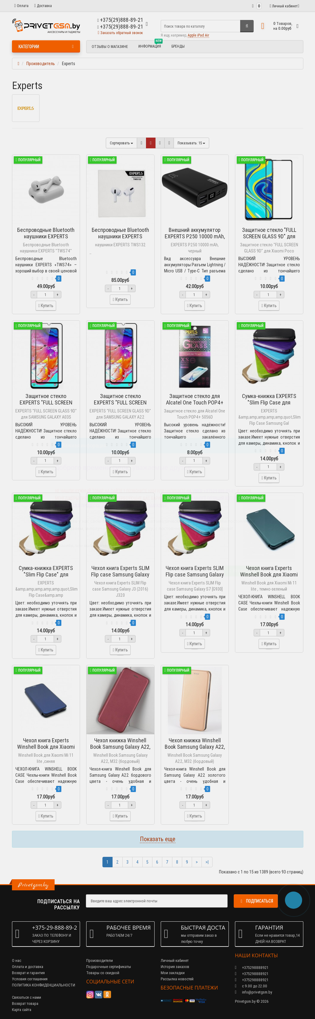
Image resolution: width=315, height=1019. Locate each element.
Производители (99, 960)
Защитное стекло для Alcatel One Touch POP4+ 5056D (194, 402)
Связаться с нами (26, 997)
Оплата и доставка (27, 966)
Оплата (21, 5)
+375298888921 (251, 973)
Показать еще (157, 839)
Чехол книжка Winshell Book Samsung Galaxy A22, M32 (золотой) (195, 747)
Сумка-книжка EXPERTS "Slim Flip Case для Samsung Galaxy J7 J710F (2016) (269, 405)
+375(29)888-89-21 (120, 26)
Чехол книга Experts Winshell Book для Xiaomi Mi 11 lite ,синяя (46, 747)
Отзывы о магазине (110, 46)
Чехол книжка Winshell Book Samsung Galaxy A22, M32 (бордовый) (120, 747)
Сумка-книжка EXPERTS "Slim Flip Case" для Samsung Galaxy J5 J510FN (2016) (46, 577)
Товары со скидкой (102, 972)
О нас (16, 960)
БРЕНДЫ (178, 46)
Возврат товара (25, 1003)
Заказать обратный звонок (120, 32)
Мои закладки (173, 972)
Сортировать (121, 143)
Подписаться (256, 901)
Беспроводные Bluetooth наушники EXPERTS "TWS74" (46, 236)
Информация (150, 45)
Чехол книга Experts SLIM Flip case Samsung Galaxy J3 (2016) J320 (120, 574)
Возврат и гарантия (28, 972)
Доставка (43, 5)
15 (191, 143)
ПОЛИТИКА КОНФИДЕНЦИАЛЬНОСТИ (43, 985)
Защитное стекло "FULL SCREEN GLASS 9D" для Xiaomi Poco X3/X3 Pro (269, 236)
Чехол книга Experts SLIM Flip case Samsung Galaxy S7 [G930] (195, 574)
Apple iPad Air (198, 35)
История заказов (175, 966)
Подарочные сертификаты (108, 966)
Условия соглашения (30, 979)
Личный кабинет (175, 960)
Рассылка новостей (177, 979)
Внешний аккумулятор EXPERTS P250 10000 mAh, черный (195, 236)
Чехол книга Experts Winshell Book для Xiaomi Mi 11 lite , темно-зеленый (269, 574)
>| (207, 862)
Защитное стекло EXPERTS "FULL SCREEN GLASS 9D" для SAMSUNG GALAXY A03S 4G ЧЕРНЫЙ (46, 405)
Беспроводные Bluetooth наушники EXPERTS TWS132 (120, 236)
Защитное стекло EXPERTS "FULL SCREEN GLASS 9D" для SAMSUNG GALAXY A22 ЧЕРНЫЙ (120, 405)
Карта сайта (21, 1009)
